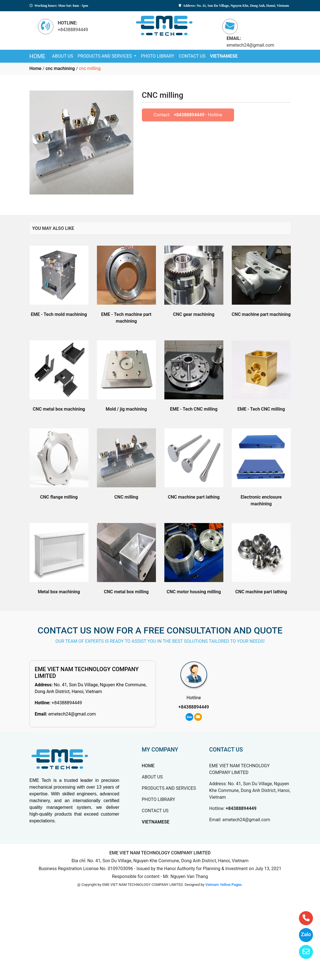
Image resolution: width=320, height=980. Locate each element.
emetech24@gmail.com (72, 714)
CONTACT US (192, 56)
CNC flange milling (59, 497)
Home (35, 68)
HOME (37, 56)
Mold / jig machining (126, 409)
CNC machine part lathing (193, 497)
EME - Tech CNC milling (193, 409)
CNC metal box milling (126, 591)
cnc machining (60, 68)
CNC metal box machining (59, 409)
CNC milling (126, 497)
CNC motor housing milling (194, 591)
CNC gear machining (193, 314)
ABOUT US (62, 56)
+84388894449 (189, 114)
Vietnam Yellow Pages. (224, 884)
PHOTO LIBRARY (157, 56)
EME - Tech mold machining (59, 314)
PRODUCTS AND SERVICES (105, 56)
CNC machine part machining (261, 314)
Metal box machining (59, 591)
